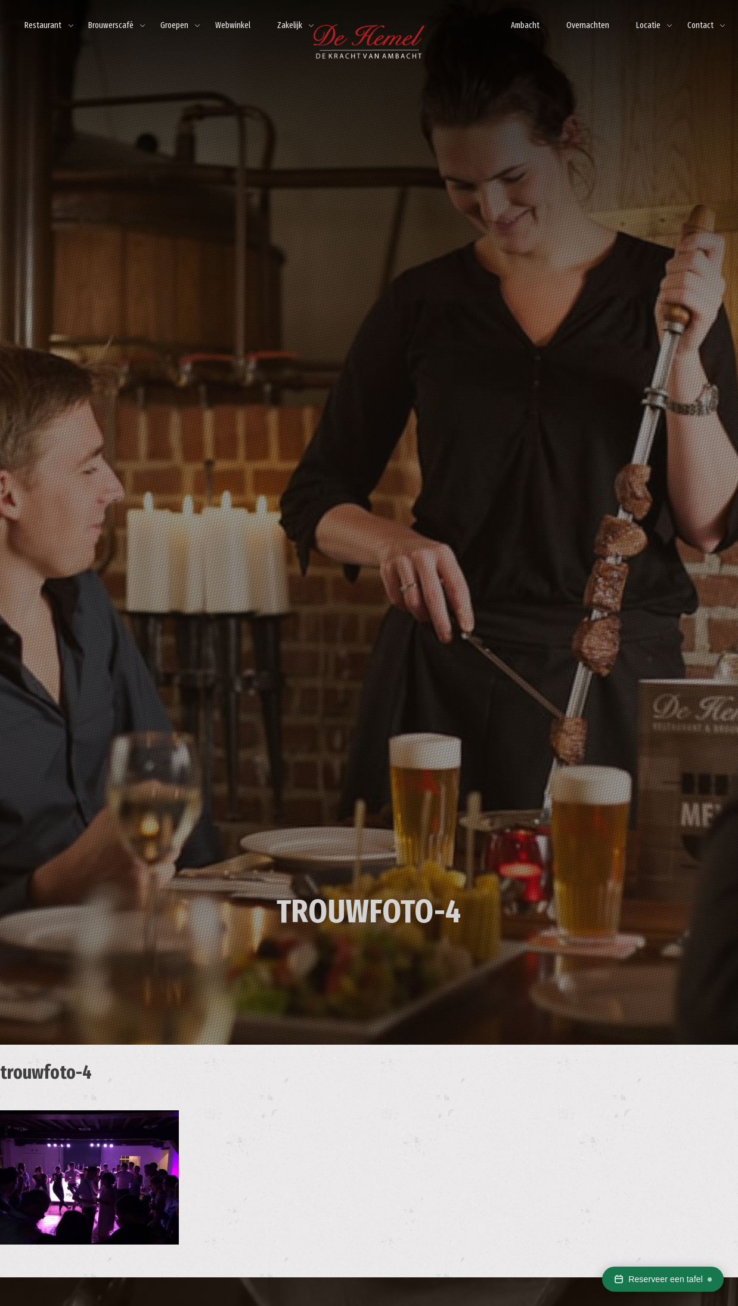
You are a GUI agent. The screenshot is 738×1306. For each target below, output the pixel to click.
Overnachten (587, 25)
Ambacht (525, 25)
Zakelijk (289, 25)
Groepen (174, 25)
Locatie (648, 25)
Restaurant (42, 25)
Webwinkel (232, 25)
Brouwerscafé (111, 25)
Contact (700, 25)
